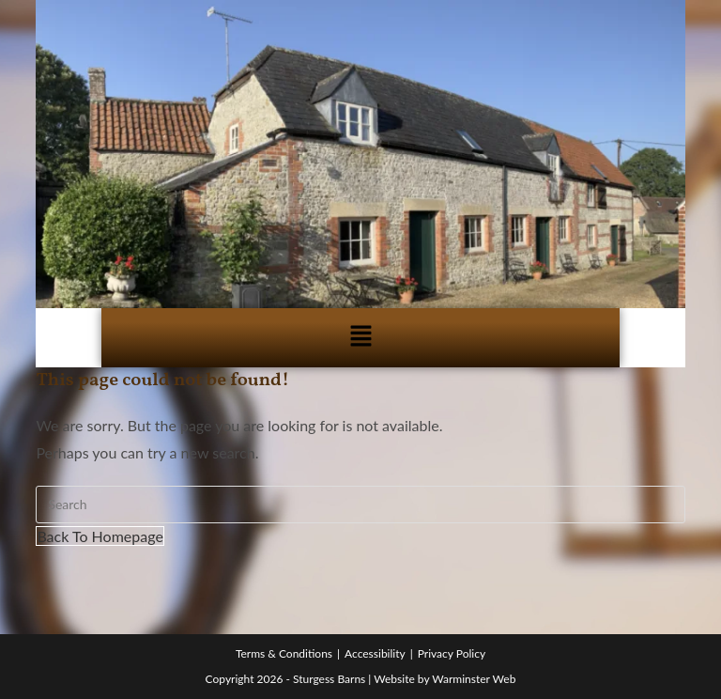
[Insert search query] (360, 504)
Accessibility (375, 653)
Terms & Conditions (284, 653)
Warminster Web (473, 679)
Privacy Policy (451, 653)
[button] (360, 338)
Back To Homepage (99, 536)
